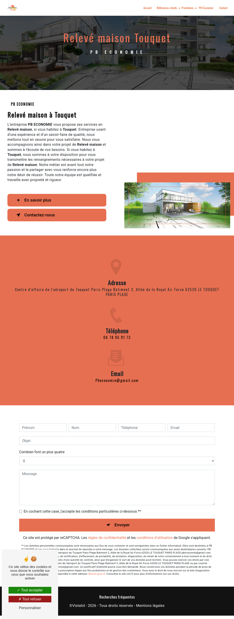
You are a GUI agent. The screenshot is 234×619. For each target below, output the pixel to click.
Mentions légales (150, 605)
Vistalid (78, 605)
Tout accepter (30, 590)
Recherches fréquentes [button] (117, 597)
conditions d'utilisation (155, 534)
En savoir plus (32, 200)
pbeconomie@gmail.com (117, 376)
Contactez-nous (34, 215)
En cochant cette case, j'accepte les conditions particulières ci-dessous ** (82, 507)
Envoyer (122, 520)
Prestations (188, 8)
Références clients (167, 8)
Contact (223, 8)
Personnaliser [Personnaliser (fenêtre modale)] (30, 608)
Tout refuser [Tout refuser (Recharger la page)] (29, 599)
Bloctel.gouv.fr (97, 569)
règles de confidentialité (107, 534)
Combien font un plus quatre (42, 448)
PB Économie (206, 8)
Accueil (147, 8)
